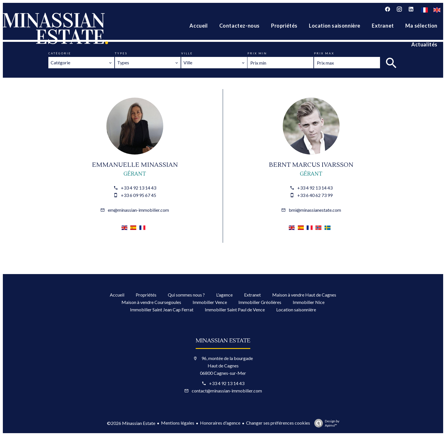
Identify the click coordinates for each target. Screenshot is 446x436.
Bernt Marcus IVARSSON (311, 165)
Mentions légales (177, 422)
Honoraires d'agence (220, 422)
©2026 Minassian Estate (131, 423)
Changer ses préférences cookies (278, 422)
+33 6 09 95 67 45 (138, 195)
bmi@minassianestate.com (315, 210)
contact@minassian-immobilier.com (227, 390)
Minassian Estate (223, 340)
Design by (325, 423)
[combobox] (81, 62)
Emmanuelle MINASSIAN (135, 165)
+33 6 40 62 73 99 (315, 195)
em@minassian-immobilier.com (138, 210)
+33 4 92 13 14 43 (138, 187)
